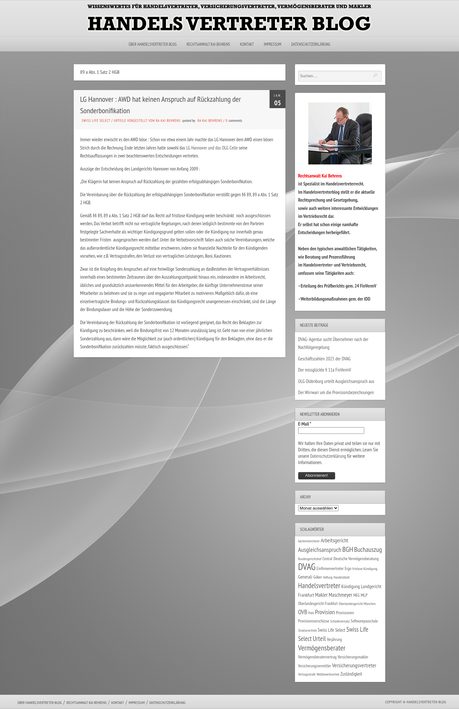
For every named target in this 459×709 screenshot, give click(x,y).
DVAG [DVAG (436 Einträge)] (307, 566)
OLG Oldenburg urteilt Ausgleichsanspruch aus (336, 381)
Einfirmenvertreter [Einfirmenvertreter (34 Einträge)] (330, 568)
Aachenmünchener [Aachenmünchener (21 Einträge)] (309, 541)
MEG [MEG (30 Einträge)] (356, 595)
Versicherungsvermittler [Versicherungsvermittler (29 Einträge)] (314, 665)
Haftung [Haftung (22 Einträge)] (327, 577)
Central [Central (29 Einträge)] (327, 558)
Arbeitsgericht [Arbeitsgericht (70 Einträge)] (334, 540)
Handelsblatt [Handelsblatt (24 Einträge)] (341, 577)
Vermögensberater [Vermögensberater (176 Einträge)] (322, 648)
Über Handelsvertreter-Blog (153, 44)
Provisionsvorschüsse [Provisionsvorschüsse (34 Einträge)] (313, 621)
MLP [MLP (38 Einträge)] (364, 595)
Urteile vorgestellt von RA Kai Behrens (147, 120)
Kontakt (247, 44)
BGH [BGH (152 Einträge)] (347, 549)
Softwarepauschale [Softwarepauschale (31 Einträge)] (364, 621)
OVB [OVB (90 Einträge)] (302, 612)
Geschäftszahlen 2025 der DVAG (324, 359)
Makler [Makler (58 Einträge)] (321, 594)
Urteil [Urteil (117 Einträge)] (319, 638)
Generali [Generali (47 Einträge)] (305, 576)
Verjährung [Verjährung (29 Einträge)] (334, 639)
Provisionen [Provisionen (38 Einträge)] (345, 612)
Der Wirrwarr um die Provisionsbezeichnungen (336, 392)
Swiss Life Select (96, 120)
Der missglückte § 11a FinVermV (324, 370)
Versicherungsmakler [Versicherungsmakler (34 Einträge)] (353, 657)
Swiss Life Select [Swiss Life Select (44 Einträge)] (332, 630)
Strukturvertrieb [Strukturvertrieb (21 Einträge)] (307, 630)
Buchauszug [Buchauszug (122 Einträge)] (368, 549)
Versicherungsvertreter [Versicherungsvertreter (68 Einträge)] (354, 665)
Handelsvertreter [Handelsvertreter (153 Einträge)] (319, 585)
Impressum (272, 44)
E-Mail (305, 424)
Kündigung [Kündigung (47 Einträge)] (350, 586)
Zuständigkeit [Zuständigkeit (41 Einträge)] (351, 674)
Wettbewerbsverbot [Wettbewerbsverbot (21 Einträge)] (328, 674)
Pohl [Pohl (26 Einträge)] (311, 612)
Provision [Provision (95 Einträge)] (325, 612)
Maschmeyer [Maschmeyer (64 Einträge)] (341, 594)
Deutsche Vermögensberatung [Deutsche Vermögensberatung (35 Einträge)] (356, 558)
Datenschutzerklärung (310, 44)
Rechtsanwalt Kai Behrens (208, 44)
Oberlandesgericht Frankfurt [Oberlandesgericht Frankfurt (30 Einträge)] (318, 603)
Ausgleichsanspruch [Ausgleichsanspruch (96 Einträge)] (319, 550)
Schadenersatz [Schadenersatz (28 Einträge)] (340, 620)
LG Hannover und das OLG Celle (212, 148)
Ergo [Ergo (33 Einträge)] (348, 568)
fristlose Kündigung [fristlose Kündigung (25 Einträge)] (365, 568)
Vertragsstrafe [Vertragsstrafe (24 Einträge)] (307, 674)
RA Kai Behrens (209, 120)
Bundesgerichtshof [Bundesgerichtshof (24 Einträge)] (310, 558)
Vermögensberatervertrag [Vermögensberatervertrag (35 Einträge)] (317, 657)
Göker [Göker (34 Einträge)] (317, 577)
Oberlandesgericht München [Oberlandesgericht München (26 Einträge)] (357, 603)
